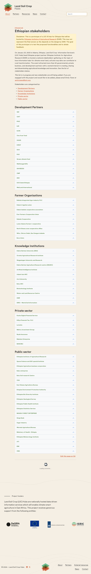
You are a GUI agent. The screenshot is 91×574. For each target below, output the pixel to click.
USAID (19, 140)
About (8, 14)
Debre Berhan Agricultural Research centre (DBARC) (35, 265)
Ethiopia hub (19, 28)
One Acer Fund (22, 136)
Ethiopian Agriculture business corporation (31, 366)
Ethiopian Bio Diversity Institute (27, 394)
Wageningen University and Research (29, 260)
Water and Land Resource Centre (28, 293)
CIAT (18, 117)
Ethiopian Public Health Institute (27, 404)
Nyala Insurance (22, 334)
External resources (81, 565)
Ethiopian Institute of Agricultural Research (40, 39)
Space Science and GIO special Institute (30, 361)
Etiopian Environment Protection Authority (31, 390)
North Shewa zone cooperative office (29, 229)
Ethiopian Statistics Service (26, 409)
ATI (18, 442)
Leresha (19, 325)
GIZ (18, 112)
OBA (18, 451)
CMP (18, 173)
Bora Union (20, 238)
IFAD (18, 121)
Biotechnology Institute (25, 289)
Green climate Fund (23, 159)
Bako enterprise (22, 371)
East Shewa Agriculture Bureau (27, 385)
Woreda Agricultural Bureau (26, 427)
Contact (43, 14)
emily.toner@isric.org (23, 80)
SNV (18, 178)
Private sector (23, 96)
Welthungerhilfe (22, 164)
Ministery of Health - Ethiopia (27, 432)
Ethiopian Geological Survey (26, 399)
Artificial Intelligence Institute (27, 270)
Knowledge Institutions (26, 94)
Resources (26, 14)
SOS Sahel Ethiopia (23, 183)
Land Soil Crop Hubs (44, 7)
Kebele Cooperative (24, 219)
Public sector (22, 99)
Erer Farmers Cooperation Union (28, 215)
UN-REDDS (20, 169)
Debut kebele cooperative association (30, 210)
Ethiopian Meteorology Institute (28, 437)
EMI (18, 446)
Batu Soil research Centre (25, 376)
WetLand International (24, 188)
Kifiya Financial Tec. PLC (25, 320)
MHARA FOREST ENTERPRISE (27, 413)
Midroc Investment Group (25, 330)
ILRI (18, 126)
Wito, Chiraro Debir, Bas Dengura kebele (31, 233)
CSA (18, 380)
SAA (18, 150)
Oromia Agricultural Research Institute (30, 256)
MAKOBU (20, 344)
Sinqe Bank (20, 418)
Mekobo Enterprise (23, 339)
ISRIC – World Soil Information (27, 303)
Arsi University (22, 279)
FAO (18, 155)
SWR (18, 298)
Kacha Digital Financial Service (27, 316)
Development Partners (26, 89)
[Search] (76, 14)
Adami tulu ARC (22, 275)
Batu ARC (20, 284)
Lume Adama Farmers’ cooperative (29, 224)
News (35, 14)
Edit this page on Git (67, 456)
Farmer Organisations (26, 91)
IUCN (18, 131)
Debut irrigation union (24, 205)
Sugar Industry (22, 423)
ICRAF (19, 145)
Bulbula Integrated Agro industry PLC (29, 200)
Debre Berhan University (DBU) (27, 251)
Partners (16, 14)
